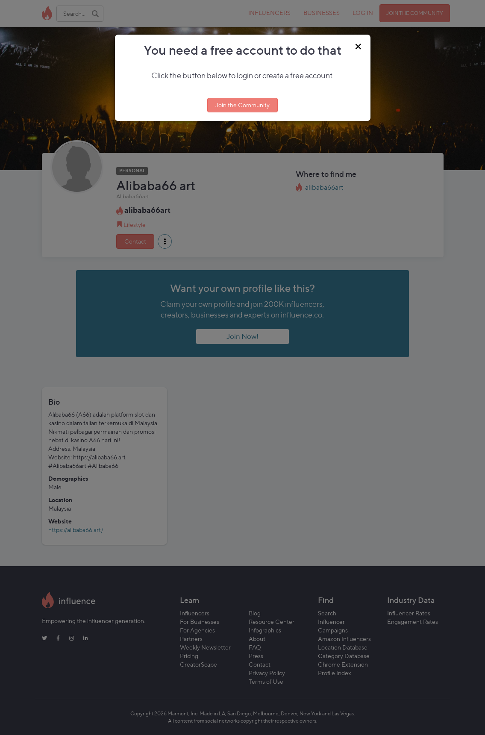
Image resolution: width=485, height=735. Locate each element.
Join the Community (242, 105)
